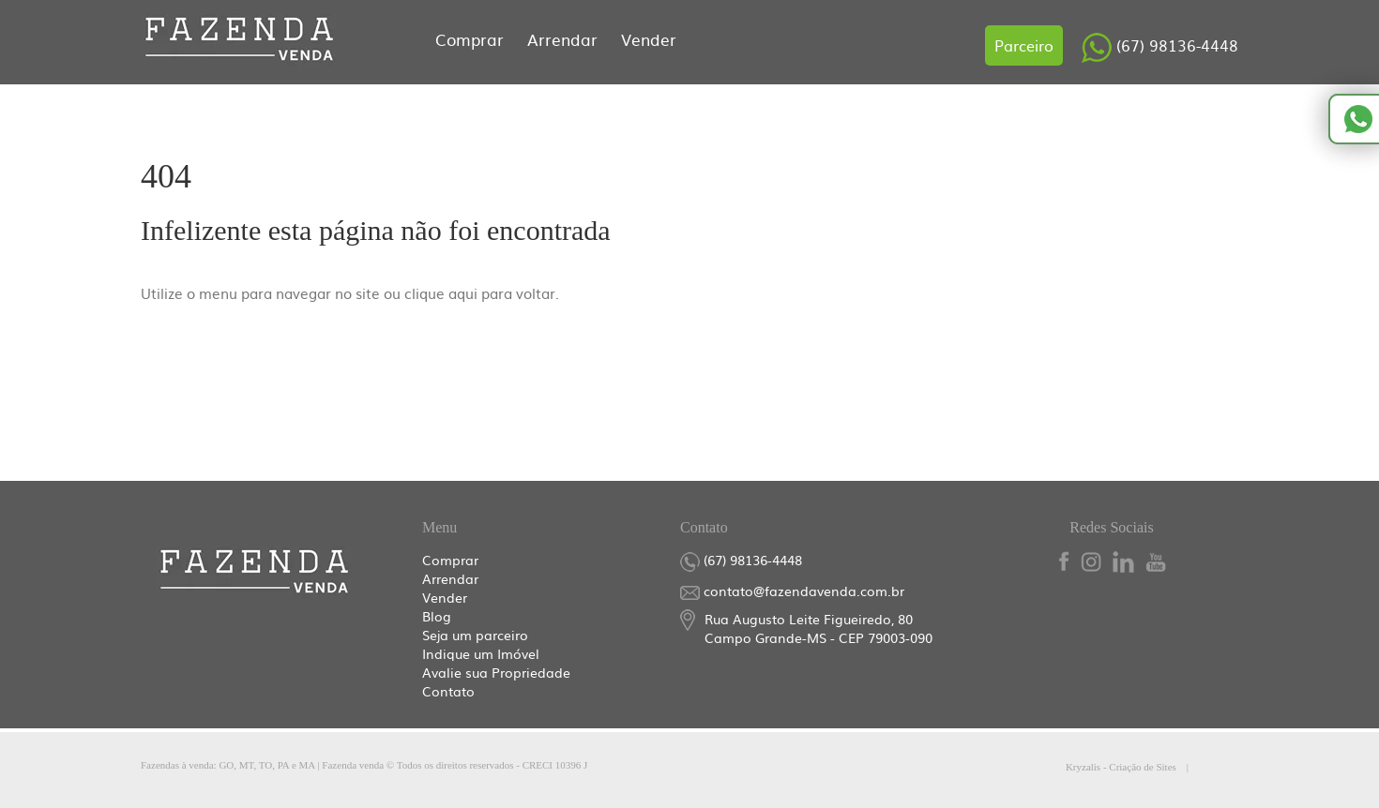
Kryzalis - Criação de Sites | (1152, 766)
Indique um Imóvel (480, 653)
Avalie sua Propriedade (496, 672)
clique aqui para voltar (479, 293)
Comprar (471, 39)
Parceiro (1023, 45)
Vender (648, 39)
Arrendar (564, 39)
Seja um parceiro (475, 634)
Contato (448, 690)
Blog (436, 615)
